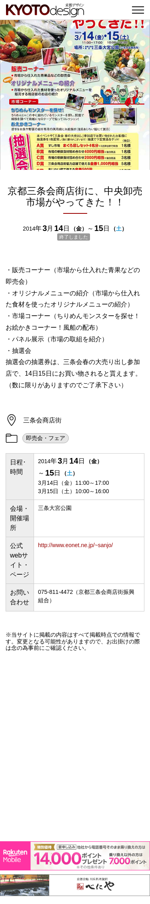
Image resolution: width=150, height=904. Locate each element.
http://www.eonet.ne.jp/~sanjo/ (75, 545)
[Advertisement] (75, 746)
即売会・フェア (45, 438)
